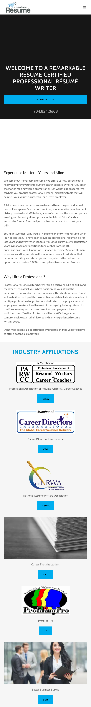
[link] (18, 7)
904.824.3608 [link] (45, 111)
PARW (45, 398)
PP (45, 630)
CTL (45, 574)
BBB (45, 699)
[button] (84, 7)
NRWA (45, 505)
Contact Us (45, 99)
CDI (45, 449)
